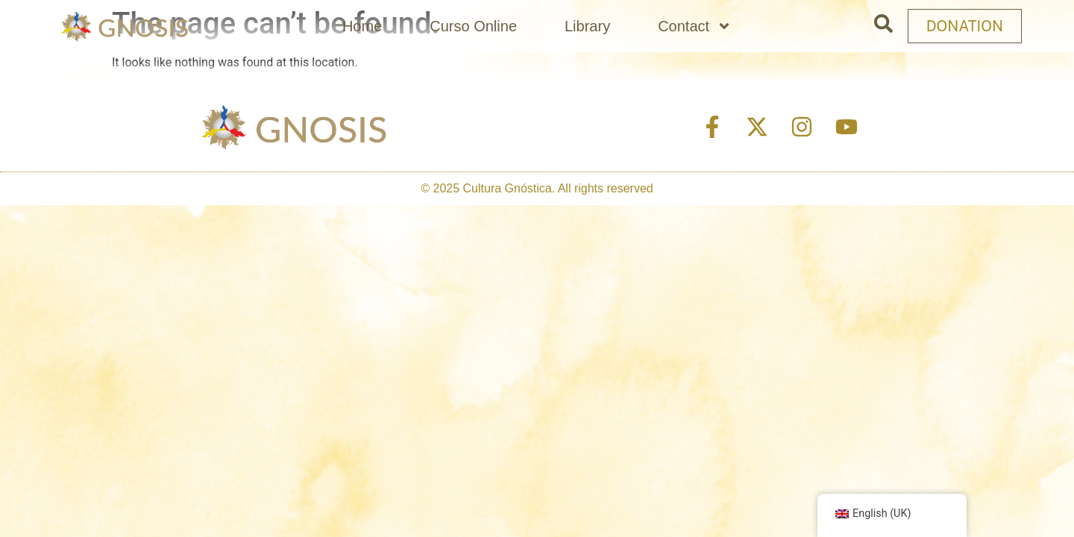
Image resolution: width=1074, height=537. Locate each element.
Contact (695, 26)
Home (362, 26)
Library (587, 26)
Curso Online (473, 26)
